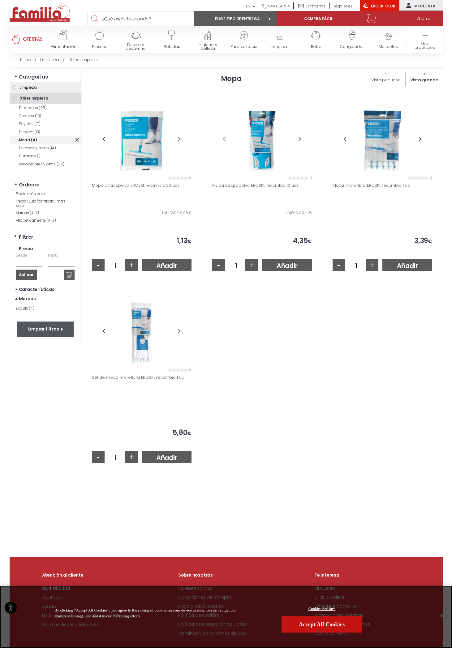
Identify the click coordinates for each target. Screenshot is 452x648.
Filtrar (26, 237)
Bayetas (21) (30, 123)
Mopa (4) (28, 140)
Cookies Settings (321, 609)
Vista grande (424, 80)
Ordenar (29, 184)
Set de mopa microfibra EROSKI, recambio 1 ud (138, 377)
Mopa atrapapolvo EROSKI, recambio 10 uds (255, 185)
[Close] (442, 616)
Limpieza (28, 87)
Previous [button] (104, 139)
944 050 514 (278, 6)
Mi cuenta (419, 5)
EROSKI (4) (25, 308)
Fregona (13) (30, 131)
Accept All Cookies (322, 625)
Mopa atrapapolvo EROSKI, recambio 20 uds (135, 185)
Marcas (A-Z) (27, 212)
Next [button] (179, 139)
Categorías (33, 76)
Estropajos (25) (33, 107)
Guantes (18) (30, 115)
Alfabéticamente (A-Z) (36, 220)
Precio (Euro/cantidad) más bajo (40, 203)
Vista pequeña (385, 80)
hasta (53, 255)
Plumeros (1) (30, 156)
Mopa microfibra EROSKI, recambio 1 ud (371, 185)
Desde (21, 255)
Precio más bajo (30, 193)
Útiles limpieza (33, 98)
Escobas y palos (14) (37, 148)
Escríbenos (315, 6)
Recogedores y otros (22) (41, 164)
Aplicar (26, 275)
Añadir (166, 265)
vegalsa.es (343, 6)
